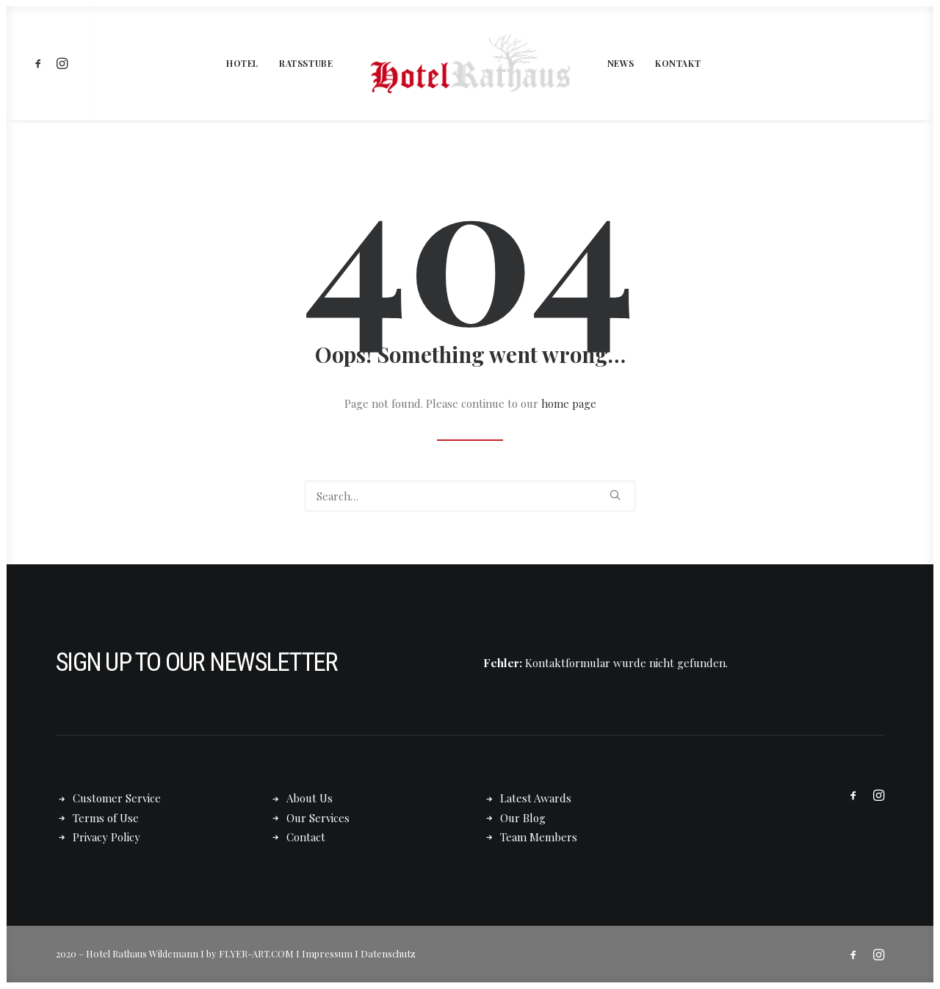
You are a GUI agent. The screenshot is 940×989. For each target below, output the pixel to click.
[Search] (470, 496)
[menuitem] (41, 63)
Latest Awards (535, 798)
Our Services (318, 817)
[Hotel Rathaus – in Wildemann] (469, 63)
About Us (309, 798)
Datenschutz (388, 953)
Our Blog (523, 817)
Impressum (327, 953)
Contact (305, 837)
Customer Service (117, 798)
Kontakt (678, 63)
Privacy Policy (106, 837)
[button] (41, 63)
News (620, 63)
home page (568, 403)
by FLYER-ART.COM (250, 953)
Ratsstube (306, 63)
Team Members (538, 837)
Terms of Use (106, 817)
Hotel (242, 63)
